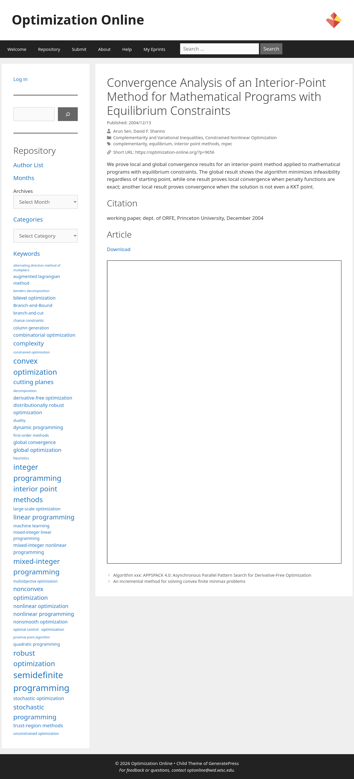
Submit (79, 49)
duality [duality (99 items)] (19, 420)
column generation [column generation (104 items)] (31, 328)
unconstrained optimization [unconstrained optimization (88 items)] (36, 733)
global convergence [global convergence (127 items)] (34, 442)
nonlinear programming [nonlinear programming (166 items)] (43, 613)
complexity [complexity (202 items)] (28, 343)
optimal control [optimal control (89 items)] (26, 629)
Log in (20, 79)
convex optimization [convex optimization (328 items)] (35, 366)
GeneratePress (224, 763)
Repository (49, 49)
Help (127, 49)
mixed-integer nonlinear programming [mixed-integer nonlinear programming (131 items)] (40, 548)
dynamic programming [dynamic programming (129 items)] (38, 427)
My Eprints (154, 49)
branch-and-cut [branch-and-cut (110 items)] (28, 313)
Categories (28, 219)
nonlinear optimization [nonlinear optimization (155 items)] (41, 605)
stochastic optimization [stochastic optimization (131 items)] (38, 698)
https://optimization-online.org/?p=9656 (174, 152)
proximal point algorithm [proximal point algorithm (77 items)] (31, 637)
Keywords (26, 254)
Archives (23, 191)
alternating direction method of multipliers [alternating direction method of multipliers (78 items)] (37, 267)
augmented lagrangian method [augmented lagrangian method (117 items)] (36, 279)
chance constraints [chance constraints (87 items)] (28, 320)
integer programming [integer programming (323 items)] (37, 472)
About (104, 49)
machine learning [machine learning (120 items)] (31, 525)
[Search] (68, 114)
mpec (226, 143)
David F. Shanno (149, 131)
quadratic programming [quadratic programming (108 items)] (36, 644)
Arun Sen (122, 131)
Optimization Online (78, 19)
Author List (28, 165)
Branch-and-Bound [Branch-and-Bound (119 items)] (33, 305)
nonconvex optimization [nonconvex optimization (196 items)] (30, 593)
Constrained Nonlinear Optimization (241, 137)
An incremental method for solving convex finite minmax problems (179, 581)
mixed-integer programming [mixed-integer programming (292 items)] (36, 566)
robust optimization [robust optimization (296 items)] (34, 658)
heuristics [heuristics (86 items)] (21, 458)
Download (119, 249)
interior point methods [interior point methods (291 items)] (35, 494)
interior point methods (196, 143)
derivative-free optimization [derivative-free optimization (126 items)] (42, 398)
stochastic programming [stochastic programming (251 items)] (35, 711)
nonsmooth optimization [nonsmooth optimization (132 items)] (40, 622)
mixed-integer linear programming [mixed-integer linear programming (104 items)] (32, 535)
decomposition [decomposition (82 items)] (25, 390)
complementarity (130, 143)
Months (23, 178)
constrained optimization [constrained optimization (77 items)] (31, 352)
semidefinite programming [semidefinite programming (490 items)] (41, 681)
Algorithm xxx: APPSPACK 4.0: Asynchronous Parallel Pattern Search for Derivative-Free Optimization (212, 575)
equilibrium (160, 143)
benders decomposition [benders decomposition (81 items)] (31, 291)
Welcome (17, 49)
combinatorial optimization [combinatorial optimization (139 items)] (44, 334)
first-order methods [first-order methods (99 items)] (31, 435)
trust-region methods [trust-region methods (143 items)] (38, 725)
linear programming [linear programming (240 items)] (44, 516)
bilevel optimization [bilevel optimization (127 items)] (34, 298)
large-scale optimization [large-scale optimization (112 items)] (37, 509)
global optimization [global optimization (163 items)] (37, 449)
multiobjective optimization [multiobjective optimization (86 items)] (35, 581)
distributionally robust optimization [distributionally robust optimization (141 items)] (38, 409)
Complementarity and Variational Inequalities (158, 137)
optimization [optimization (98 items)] (52, 629)
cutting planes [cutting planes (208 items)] (33, 382)
